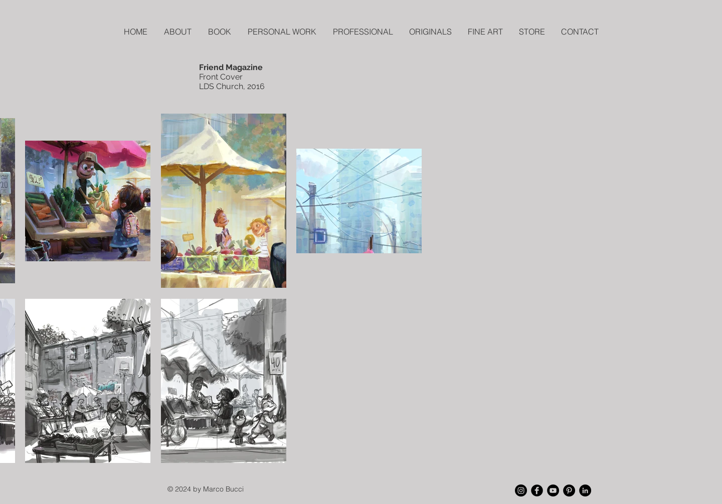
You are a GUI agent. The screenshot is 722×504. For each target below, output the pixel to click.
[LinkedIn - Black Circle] (585, 490)
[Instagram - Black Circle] (521, 490)
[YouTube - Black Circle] (553, 490)
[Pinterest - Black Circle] (569, 490)
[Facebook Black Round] (537, 490)
